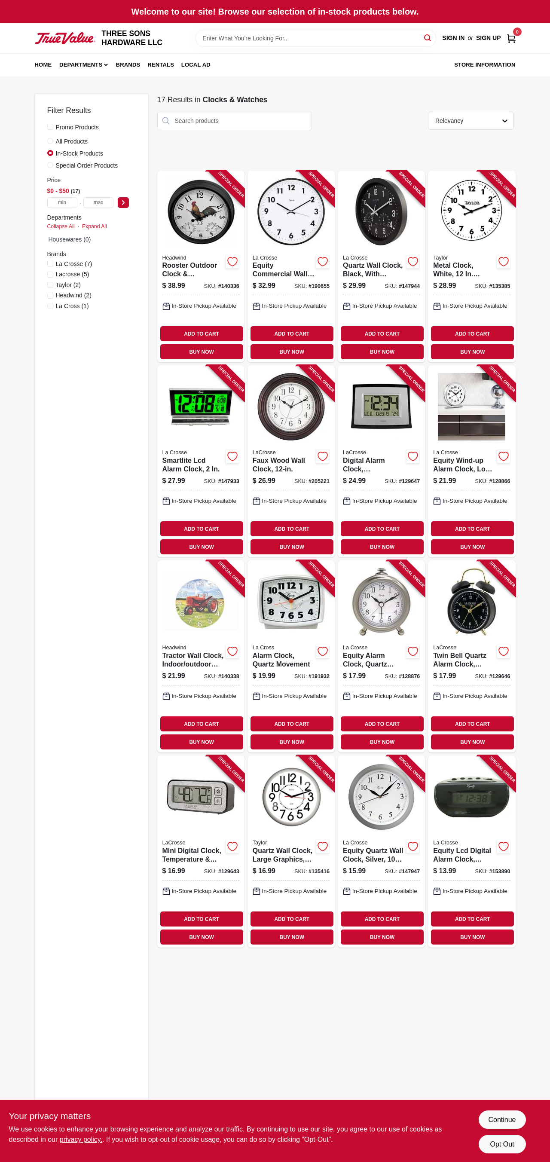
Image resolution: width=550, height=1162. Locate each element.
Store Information (484, 64)
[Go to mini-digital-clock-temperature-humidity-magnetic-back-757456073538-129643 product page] (200, 851)
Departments (80, 64)
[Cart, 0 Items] (511, 38)
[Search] (428, 38)
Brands (128, 64)
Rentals (160, 64)
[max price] (98, 202)
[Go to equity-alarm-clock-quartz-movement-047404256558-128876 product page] (381, 656)
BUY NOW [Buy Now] (201, 352)
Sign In (453, 37)
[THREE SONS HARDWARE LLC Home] (65, 38)
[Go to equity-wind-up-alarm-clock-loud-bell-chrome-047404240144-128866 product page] (471, 461)
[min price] (62, 202)
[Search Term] (316, 38)
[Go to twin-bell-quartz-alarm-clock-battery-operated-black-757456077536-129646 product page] (471, 656)
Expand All (94, 226)
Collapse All (61, 226)
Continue (502, 1119)
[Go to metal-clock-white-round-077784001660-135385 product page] (471, 267)
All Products (72, 141)
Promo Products (77, 127)
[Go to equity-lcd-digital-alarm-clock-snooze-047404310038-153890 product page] (471, 851)
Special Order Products (87, 165)
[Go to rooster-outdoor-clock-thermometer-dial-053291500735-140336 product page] (200, 267)
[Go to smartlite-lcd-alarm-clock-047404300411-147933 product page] (200, 461)
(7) (74, 263)
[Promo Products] (50, 127)
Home (43, 64)
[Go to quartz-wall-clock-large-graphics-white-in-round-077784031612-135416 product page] (291, 851)
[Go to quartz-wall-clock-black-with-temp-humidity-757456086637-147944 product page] (381, 267)
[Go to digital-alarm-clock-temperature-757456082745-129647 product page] (381, 461)
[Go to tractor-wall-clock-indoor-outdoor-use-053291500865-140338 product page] (200, 656)
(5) (72, 274)
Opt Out (502, 1144)
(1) (72, 306)
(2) (68, 284)
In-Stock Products (80, 153)
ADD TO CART (201, 334)
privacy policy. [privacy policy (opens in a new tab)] (81, 1139)
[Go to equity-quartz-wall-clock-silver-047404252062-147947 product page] (381, 851)
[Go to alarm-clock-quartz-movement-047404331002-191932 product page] (291, 656)
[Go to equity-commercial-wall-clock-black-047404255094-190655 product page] (291, 267)
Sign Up (488, 37)
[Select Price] (123, 202)
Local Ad (196, 64)
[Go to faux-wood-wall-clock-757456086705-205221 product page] (291, 461)
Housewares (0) (70, 239)
